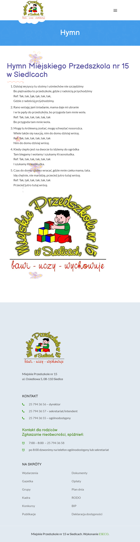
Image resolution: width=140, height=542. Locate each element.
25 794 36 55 (37, 418)
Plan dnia (78, 489)
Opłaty (76, 481)
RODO (76, 497)
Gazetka (27, 481)
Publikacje (29, 514)
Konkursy (28, 506)
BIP (74, 506)
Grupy (26, 489)
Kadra (26, 497)
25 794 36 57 (38, 411)
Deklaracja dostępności (87, 514)
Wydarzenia (30, 473)
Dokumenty (79, 473)
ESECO (104, 534)
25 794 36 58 (55, 443)
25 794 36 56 (37, 404)
